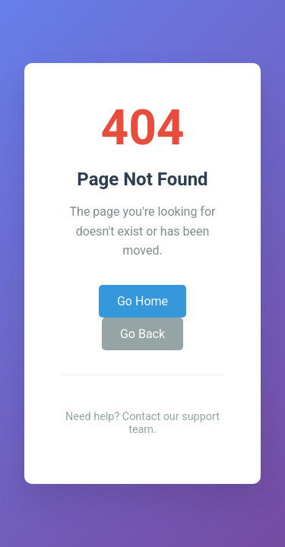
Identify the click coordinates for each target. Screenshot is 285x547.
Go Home (142, 301)
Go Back (142, 334)
